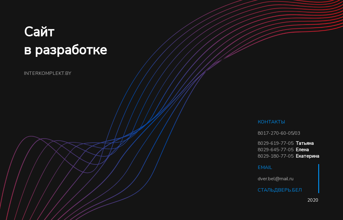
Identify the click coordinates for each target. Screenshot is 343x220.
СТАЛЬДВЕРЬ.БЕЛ (280, 190)
